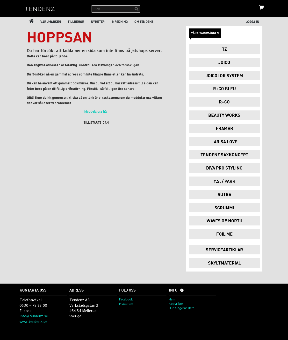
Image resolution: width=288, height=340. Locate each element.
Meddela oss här (96, 111)
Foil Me (224, 234)
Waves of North (224, 220)
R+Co (224, 101)
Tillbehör (76, 22)
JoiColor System (224, 75)
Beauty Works (224, 115)
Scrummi (224, 207)
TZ (224, 49)
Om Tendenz (143, 22)
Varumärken (50, 22)
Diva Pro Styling (224, 167)
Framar (224, 128)
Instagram (126, 304)
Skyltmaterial (224, 262)
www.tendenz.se (33, 322)
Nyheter (98, 22)
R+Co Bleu (224, 88)
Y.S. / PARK (224, 181)
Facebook (126, 299)
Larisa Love (224, 141)
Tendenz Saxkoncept (224, 154)
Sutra (224, 194)
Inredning (119, 22)
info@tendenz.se (34, 316)
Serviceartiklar (224, 249)
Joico (224, 62)
